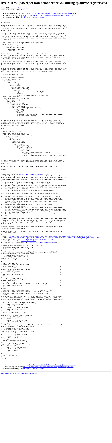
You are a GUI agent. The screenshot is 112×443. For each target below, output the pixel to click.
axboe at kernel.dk (28, 285)
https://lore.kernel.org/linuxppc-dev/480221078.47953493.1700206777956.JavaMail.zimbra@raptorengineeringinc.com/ (54, 281)
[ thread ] (28, 17)
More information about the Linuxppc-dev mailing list (19, 441)
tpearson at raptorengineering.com (28, 205)
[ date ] (22, 17)
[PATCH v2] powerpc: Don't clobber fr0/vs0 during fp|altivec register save (51, 13)
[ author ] (42, 17)
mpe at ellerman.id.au (21, 8)
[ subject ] (35, 17)
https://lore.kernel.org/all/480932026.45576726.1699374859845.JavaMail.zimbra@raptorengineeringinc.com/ (51, 279)
